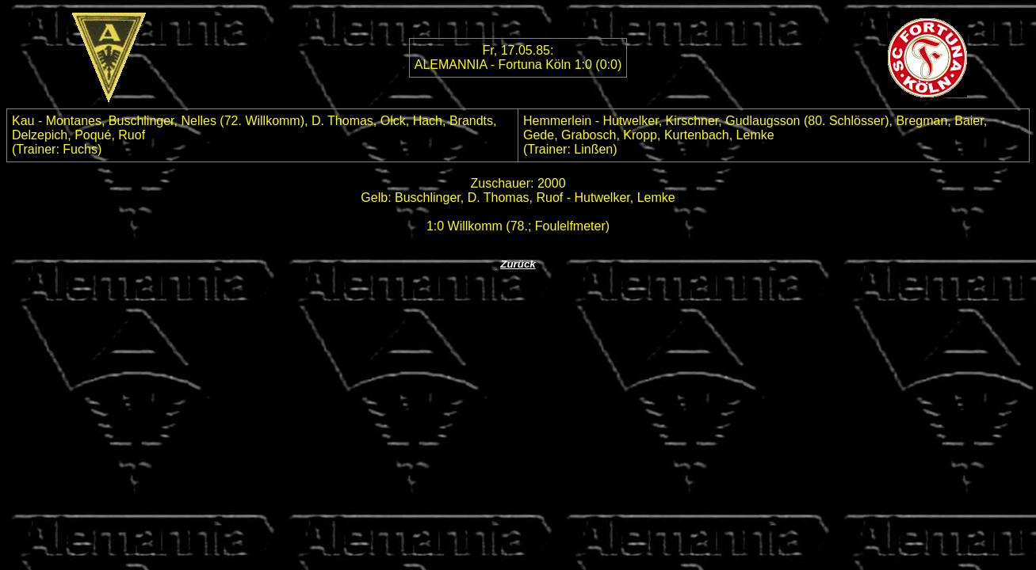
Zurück (517, 264)
